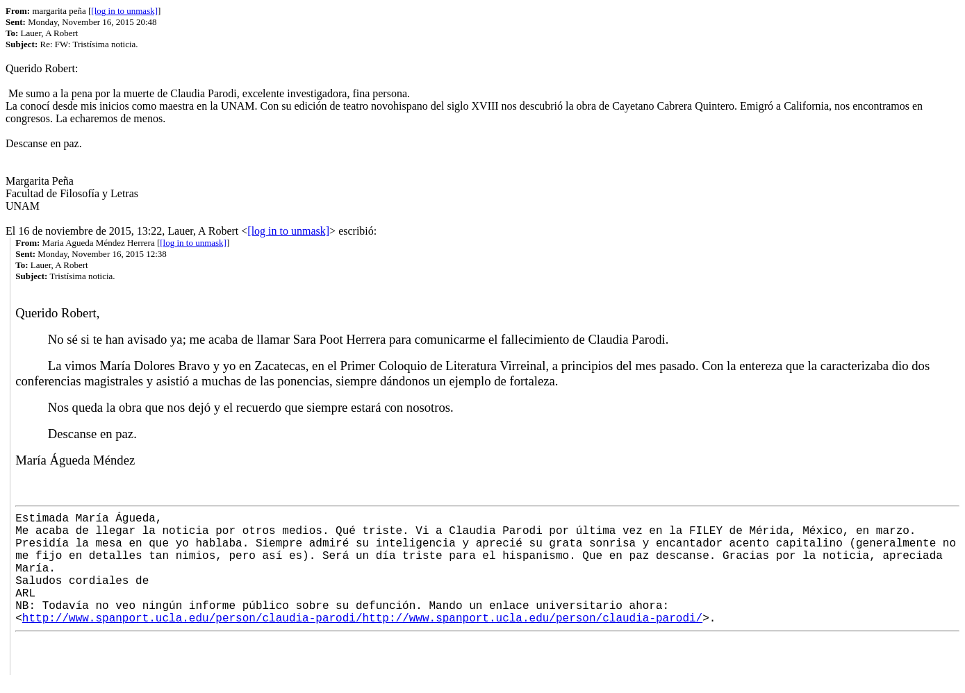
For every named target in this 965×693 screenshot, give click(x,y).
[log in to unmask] (124, 11)
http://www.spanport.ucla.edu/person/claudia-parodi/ (192, 618)
